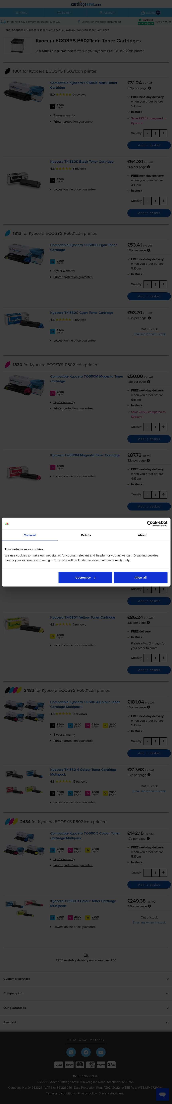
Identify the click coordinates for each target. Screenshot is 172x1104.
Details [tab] (86, 535)
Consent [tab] (30, 535)
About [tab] (142, 535)
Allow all (141, 577)
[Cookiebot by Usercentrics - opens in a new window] (150, 523)
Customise (85, 577)
